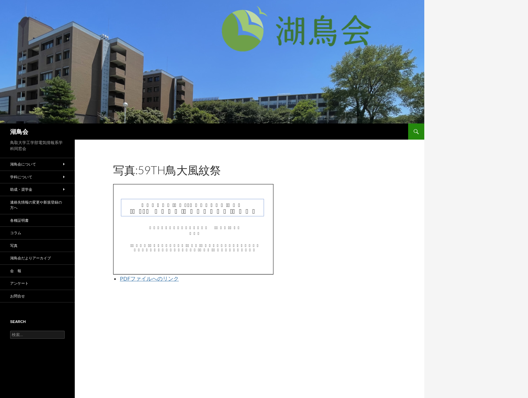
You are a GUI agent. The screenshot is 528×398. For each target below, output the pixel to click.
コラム (15, 232)
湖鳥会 (19, 131)
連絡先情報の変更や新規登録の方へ (36, 205)
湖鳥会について (23, 164)
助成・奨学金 (21, 189)
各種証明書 (19, 220)
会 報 (15, 270)
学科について (21, 177)
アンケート (19, 283)
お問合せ (17, 296)
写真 (14, 245)
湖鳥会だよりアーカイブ (30, 258)
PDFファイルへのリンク (149, 278)
